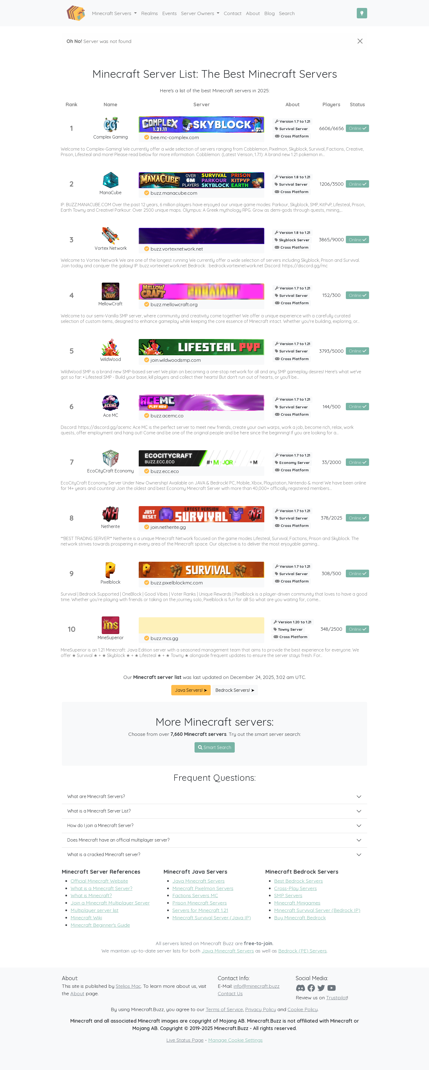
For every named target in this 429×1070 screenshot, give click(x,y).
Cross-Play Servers (295, 888)
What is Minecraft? (91, 895)
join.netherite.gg (168, 527)
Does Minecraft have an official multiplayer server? (118, 840)
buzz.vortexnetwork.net (176, 249)
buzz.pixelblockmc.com (176, 583)
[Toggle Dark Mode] (362, 13)
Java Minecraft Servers (198, 881)
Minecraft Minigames (297, 903)
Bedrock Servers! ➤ (235, 690)
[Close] (360, 41)
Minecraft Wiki (86, 917)
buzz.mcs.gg (164, 638)
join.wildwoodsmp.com (175, 360)
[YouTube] (331, 988)
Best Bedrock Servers (298, 881)
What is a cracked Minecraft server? (103, 854)
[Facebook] (311, 988)
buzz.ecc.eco (164, 471)
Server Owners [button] (198, 13)
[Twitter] (321, 988)
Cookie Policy (303, 1009)
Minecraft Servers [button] (112, 13)
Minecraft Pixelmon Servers (202, 888)
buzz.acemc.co (167, 415)
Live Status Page (185, 1040)
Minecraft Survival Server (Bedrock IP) (317, 910)
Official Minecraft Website (99, 881)
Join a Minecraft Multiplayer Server (110, 903)
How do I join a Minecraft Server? (100, 825)
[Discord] (300, 988)
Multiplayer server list (94, 910)
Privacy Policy (260, 1009)
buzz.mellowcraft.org (174, 304)
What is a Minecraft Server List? (99, 811)
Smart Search (214, 747)
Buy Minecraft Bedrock (300, 917)
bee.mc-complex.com (174, 137)
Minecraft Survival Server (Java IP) (211, 917)
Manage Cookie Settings (235, 1040)
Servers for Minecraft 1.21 (200, 910)
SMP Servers (288, 895)
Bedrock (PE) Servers (302, 951)
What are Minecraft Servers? (96, 796)
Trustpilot (336, 997)
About (77, 993)
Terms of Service (224, 1009)
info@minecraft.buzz (257, 986)
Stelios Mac (128, 986)
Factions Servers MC (195, 895)
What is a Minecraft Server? (101, 888)
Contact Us (230, 993)
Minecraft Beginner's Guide (100, 925)
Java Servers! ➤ (191, 690)
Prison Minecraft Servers (199, 903)
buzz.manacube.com (173, 193)
